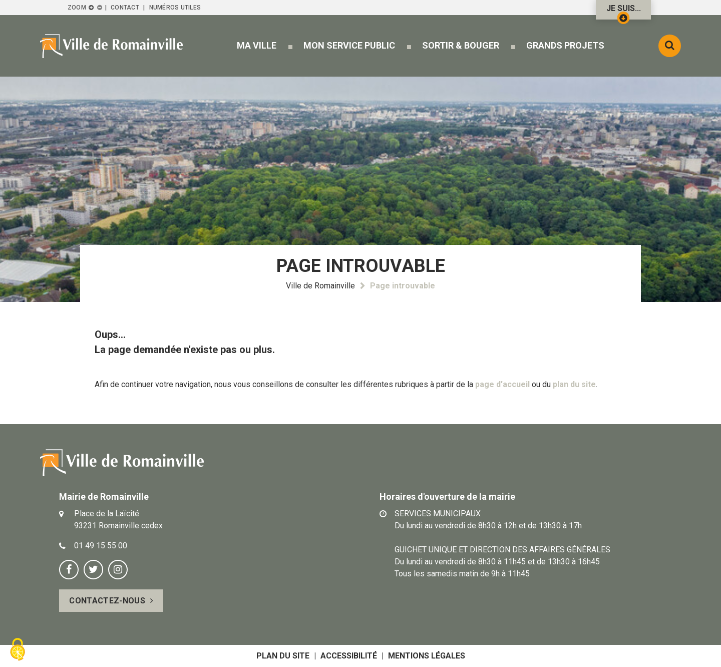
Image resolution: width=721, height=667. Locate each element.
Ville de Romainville (320, 285)
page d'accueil (502, 384)
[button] (256, 45)
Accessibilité (348, 655)
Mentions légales (426, 655)
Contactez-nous (107, 600)
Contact (125, 7)
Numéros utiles (175, 7)
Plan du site (282, 655)
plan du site (574, 384)
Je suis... (623, 12)
